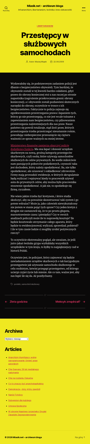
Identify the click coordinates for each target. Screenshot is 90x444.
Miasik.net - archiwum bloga (45, 5)
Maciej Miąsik (41, 62)
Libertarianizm (45, 26)
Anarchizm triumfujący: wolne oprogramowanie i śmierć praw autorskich (22, 360)
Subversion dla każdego (19, 400)
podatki (17, 284)
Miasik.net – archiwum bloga (27, 437)
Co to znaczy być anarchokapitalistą (25, 383)
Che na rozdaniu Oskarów (20, 378)
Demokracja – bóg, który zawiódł (24, 389)
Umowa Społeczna (17, 406)
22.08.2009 (58, 62)
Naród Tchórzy (15, 395)
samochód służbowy (30, 284)
